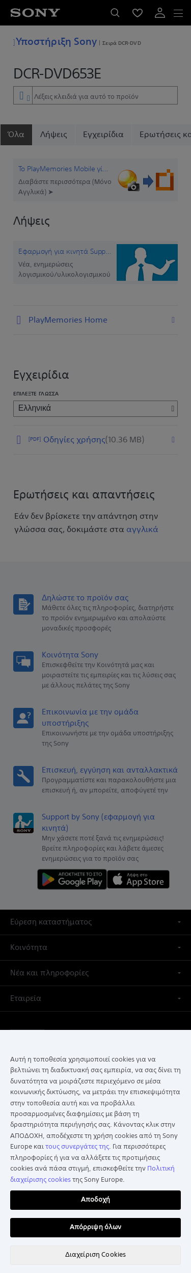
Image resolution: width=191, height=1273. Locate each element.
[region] (95, 1151)
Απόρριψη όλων (96, 1227)
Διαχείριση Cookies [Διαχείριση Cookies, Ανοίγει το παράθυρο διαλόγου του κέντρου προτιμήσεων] (95, 1254)
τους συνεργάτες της (77, 1146)
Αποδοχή (95, 1199)
